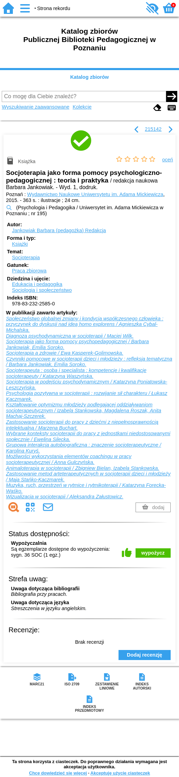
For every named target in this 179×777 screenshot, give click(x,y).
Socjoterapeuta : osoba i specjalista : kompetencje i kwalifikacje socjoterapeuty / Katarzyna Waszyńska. (76, 373)
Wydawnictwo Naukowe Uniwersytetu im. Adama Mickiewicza (95, 194)
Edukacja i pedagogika (37, 284)
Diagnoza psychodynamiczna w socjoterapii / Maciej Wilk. (69, 336)
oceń (167, 159)
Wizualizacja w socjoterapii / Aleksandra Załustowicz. (64, 496)
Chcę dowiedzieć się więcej (58, 773)
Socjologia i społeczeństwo (42, 290)
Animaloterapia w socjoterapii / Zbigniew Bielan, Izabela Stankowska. (82, 468)
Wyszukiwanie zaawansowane (35, 107)
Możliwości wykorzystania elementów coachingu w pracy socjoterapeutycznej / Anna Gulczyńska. (68, 459)
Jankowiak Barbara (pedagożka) (59, 230)
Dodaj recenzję (144, 655)
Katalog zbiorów (89, 77)
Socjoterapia (26, 257)
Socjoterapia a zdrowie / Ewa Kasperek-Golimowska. (64, 353)
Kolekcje (82, 107)
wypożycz (153, 553)
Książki (20, 244)
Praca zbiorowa (29, 270)
